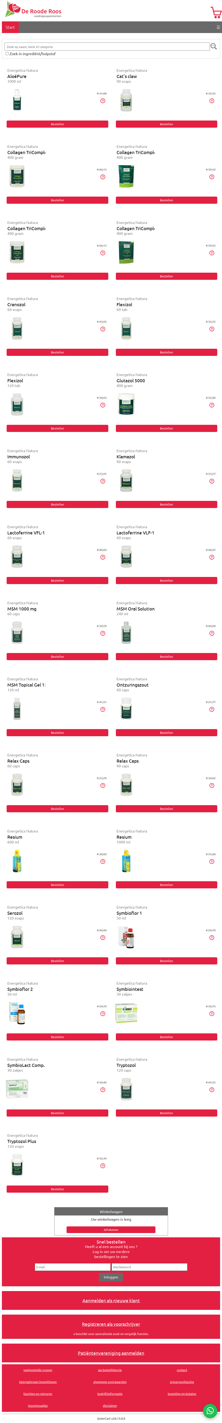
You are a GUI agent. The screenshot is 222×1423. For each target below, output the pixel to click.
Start (10, 26)
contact (182, 1370)
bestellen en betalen (182, 1394)
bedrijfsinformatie (109, 1394)
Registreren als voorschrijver (111, 1324)
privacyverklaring (182, 1382)
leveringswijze (38, 1406)
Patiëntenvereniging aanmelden (111, 1353)
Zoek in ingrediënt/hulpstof (32, 53)
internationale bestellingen (38, 1382)
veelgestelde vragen (37, 1370)
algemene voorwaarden (110, 1382)
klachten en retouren (37, 1394)
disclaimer (110, 1406)
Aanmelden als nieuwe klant (111, 1300)
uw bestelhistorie (110, 1370)
